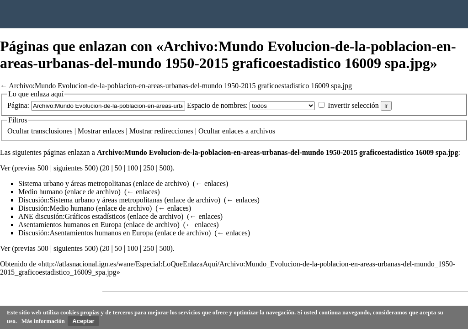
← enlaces (210, 183)
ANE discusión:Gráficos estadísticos (72, 216)
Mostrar (89, 131)
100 (132, 168)
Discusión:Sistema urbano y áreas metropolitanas (90, 200)
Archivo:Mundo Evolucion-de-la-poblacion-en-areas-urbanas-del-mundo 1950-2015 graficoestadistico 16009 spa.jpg (180, 86)
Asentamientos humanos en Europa (70, 224)
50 (118, 168)
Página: (18, 105)
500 (164, 168)
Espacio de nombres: (217, 105)
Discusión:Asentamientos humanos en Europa (85, 233)
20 (106, 168)
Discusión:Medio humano (56, 208)
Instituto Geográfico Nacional (146, 14)
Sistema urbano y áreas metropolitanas (74, 183)
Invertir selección (353, 105)
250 (148, 168)
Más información (43, 321)
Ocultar (18, 131)
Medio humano (40, 192)
